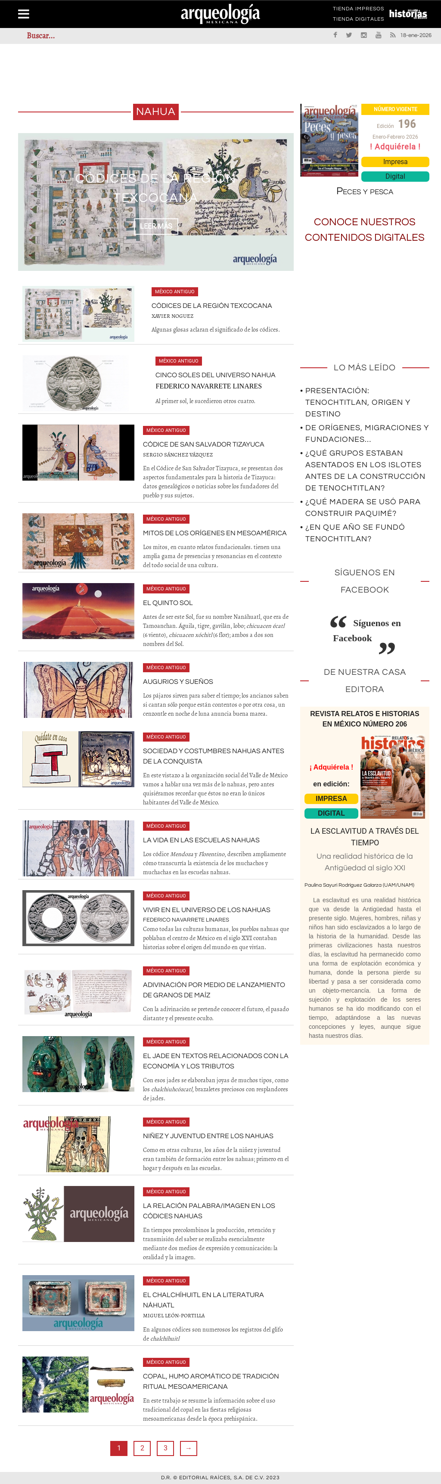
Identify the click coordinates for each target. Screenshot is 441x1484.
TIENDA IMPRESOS (358, 10)
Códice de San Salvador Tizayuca (203, 444)
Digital (395, 176)
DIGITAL (331, 813)
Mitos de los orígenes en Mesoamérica (215, 533)
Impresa (395, 162)
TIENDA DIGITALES (358, 20)
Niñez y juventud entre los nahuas (208, 1136)
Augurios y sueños (178, 681)
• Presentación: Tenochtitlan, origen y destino (355, 402)
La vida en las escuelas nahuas (201, 840)
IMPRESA (331, 798)
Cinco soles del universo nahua (215, 375)
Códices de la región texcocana (212, 305)
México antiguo (175, 292)
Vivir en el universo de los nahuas (206, 910)
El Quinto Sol (168, 602)
